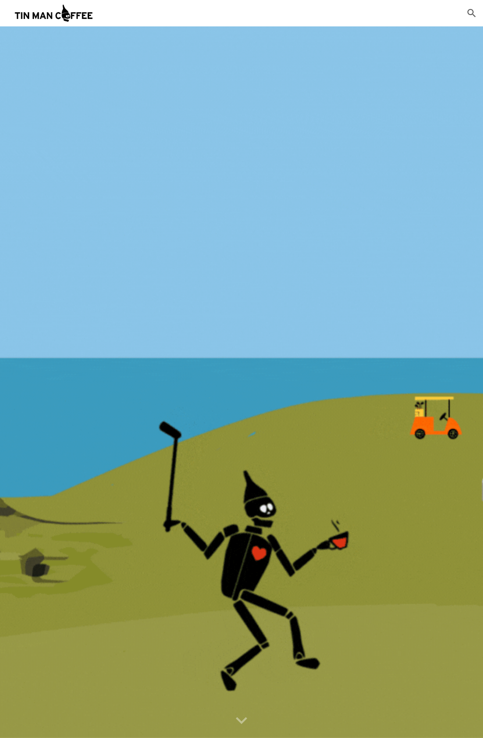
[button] (471, 13)
